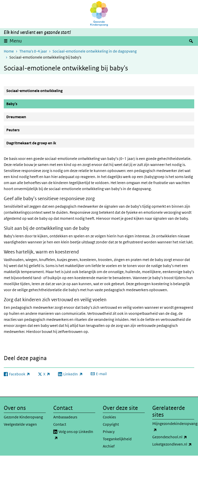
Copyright (111, 424)
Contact (59, 424)
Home (9, 51)
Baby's (23, 103)
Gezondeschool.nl (173, 437)
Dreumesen (16, 116)
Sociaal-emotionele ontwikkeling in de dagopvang (95, 51)
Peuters (13, 129)
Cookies (109, 417)
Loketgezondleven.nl (173, 444)
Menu (16, 41)
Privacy (109, 431)
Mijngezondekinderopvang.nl (173, 427)
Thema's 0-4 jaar (33, 51)
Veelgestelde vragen (20, 424)
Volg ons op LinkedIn (73, 435)
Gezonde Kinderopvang (23, 417)
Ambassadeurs (65, 417)
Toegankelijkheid (117, 439)
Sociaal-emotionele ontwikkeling (34, 90)
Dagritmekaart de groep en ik (31, 143)
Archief (109, 446)
